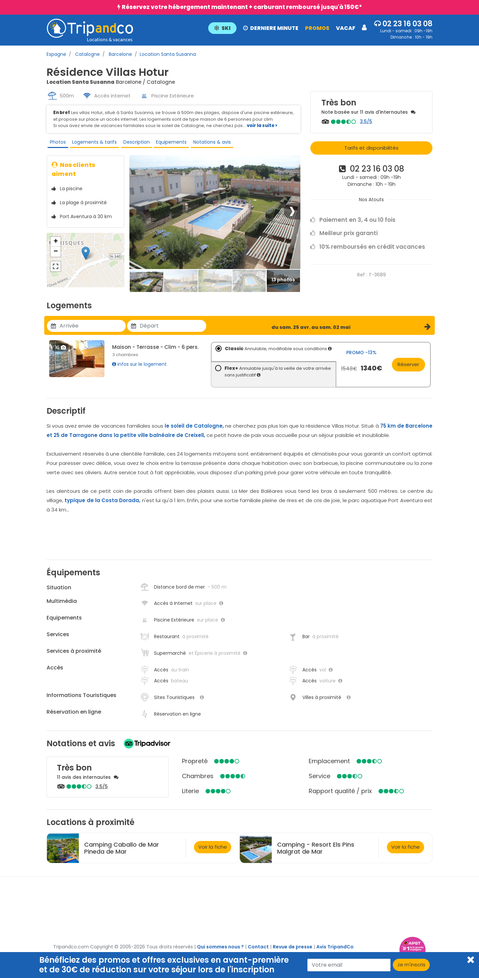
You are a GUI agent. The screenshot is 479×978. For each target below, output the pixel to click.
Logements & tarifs (92, 143)
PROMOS (317, 28)
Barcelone (119, 54)
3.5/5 (366, 121)
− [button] (56, 257)
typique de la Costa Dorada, (102, 505)
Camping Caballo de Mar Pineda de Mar (121, 853)
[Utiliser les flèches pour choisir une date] (93, 331)
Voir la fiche (212, 852)
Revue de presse (292, 951)
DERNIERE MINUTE (270, 28)
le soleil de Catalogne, (194, 430)
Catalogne (87, 54)
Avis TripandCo (335, 951)
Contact (258, 951)
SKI (222, 28)
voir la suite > (262, 125)
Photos (56, 143)
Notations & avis (208, 143)
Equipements (168, 143)
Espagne (56, 54)
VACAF (345, 28)
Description (134, 143)
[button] (287, 27)
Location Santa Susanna (168, 54)
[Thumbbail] (146, 286)
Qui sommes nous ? (220, 951)
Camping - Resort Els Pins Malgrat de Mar (315, 853)
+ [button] (56, 247)
